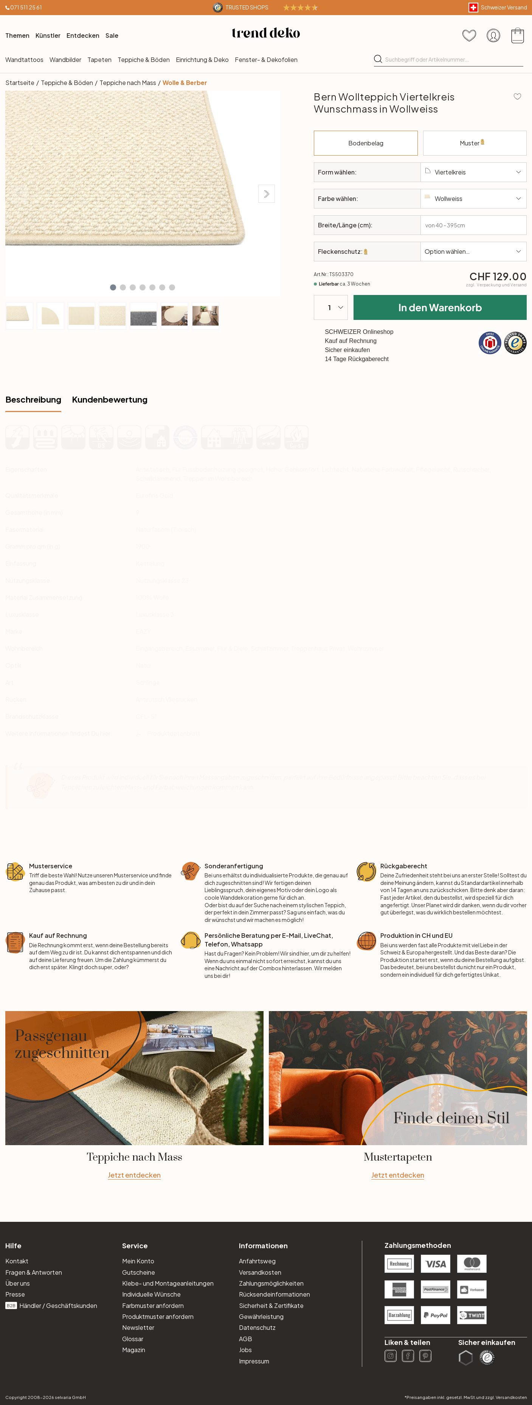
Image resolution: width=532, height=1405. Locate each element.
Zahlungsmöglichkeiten (271, 1283)
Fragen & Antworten (33, 1272)
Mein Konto (138, 1261)
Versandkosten (260, 1272)
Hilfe (13, 1245)
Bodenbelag (383, 139)
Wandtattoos (24, 59)
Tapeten (99, 59)
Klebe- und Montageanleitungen (168, 1283)
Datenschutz (257, 1327)
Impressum (254, 1361)
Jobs (245, 1350)
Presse (15, 1294)
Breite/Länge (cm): (345, 225)
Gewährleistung (261, 1316)
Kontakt (16, 1261)
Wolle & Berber (185, 82)
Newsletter (138, 1327)
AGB (245, 1339)
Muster (473, 147)
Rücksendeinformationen (274, 1294)
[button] (113, 287)
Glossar (132, 1339)
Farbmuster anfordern (153, 1305)
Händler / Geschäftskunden (51, 1305)
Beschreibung (33, 399)
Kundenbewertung (109, 399)
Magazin (133, 1350)
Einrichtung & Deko (202, 59)
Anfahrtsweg (257, 1261)
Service (135, 1245)
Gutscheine (138, 1272)
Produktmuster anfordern (158, 1316)
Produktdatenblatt (173, 733)
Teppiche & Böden (144, 59)
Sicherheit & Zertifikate (271, 1305)
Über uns (17, 1283)
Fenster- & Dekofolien (266, 59)
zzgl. (496, 285)
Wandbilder (65, 59)
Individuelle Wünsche (151, 1294)
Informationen (263, 1245)
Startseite (19, 82)
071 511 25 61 (26, 7)
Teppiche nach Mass (127, 82)
